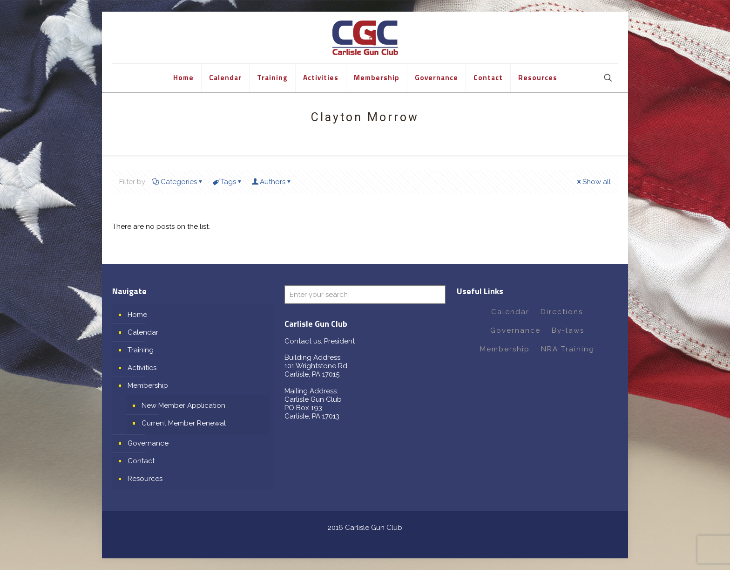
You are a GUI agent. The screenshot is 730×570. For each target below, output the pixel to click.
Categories (178, 182)
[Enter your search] (365, 294)
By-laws (568, 330)
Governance (148, 443)
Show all (593, 182)
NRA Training (568, 349)
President (339, 341)
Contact (141, 461)
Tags (227, 182)
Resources (145, 478)
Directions (562, 312)
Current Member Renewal (184, 423)
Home (137, 314)
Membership (148, 385)
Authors (271, 182)
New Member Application (183, 405)
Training (141, 350)
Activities (142, 368)
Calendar (143, 332)
